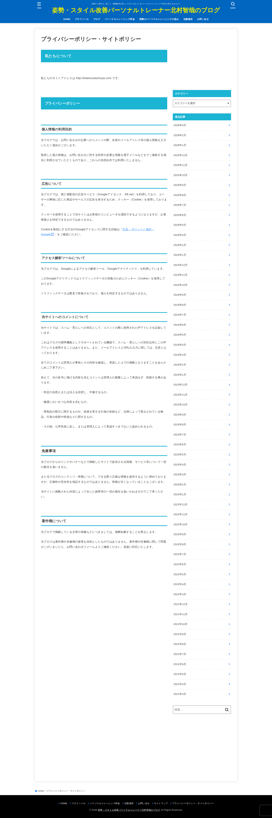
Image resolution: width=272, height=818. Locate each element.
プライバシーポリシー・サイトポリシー (193, 803)
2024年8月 (179, 304)
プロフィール (82, 19)
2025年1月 (179, 255)
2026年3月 (179, 125)
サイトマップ (161, 803)
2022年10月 (180, 524)
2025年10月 (180, 175)
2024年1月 (179, 374)
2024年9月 (179, 294)
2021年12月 (180, 604)
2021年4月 (179, 684)
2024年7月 (179, 314)
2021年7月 (179, 654)
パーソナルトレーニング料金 (120, 19)
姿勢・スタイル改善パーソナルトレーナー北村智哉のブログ (136, 10)
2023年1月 (179, 494)
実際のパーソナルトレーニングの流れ (159, 19)
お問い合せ (203, 19)
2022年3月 (179, 594)
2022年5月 (179, 574)
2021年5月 (179, 674)
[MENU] (39, 5)
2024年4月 (179, 344)
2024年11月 (180, 274)
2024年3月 (179, 354)
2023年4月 (179, 464)
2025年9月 (179, 185)
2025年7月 (179, 205)
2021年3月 (179, 694)
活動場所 (188, 19)
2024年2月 (179, 364)
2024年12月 (180, 265)
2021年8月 (179, 644)
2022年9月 (179, 534)
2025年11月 (180, 165)
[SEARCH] (232, 5)
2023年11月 (180, 394)
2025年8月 (179, 195)
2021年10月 (180, 624)
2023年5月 (179, 454)
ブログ (96, 19)
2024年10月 (180, 285)
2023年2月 (179, 484)
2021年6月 (179, 664)
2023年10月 (180, 404)
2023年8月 (179, 424)
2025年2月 (179, 245)
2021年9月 (179, 634)
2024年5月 (179, 334)
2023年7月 (179, 434)
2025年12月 (180, 155)
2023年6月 (179, 444)
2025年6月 (179, 215)
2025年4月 (179, 235)
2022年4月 (179, 584)
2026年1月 (179, 145)
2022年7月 (179, 554)
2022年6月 (179, 564)
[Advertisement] (202, 59)
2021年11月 (180, 614)
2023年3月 (179, 474)
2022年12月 (180, 504)
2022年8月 (179, 544)
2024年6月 (179, 324)
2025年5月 (179, 225)
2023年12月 (180, 384)
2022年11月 (180, 514)
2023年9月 (179, 414)
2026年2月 (179, 135)
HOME (66, 19)
